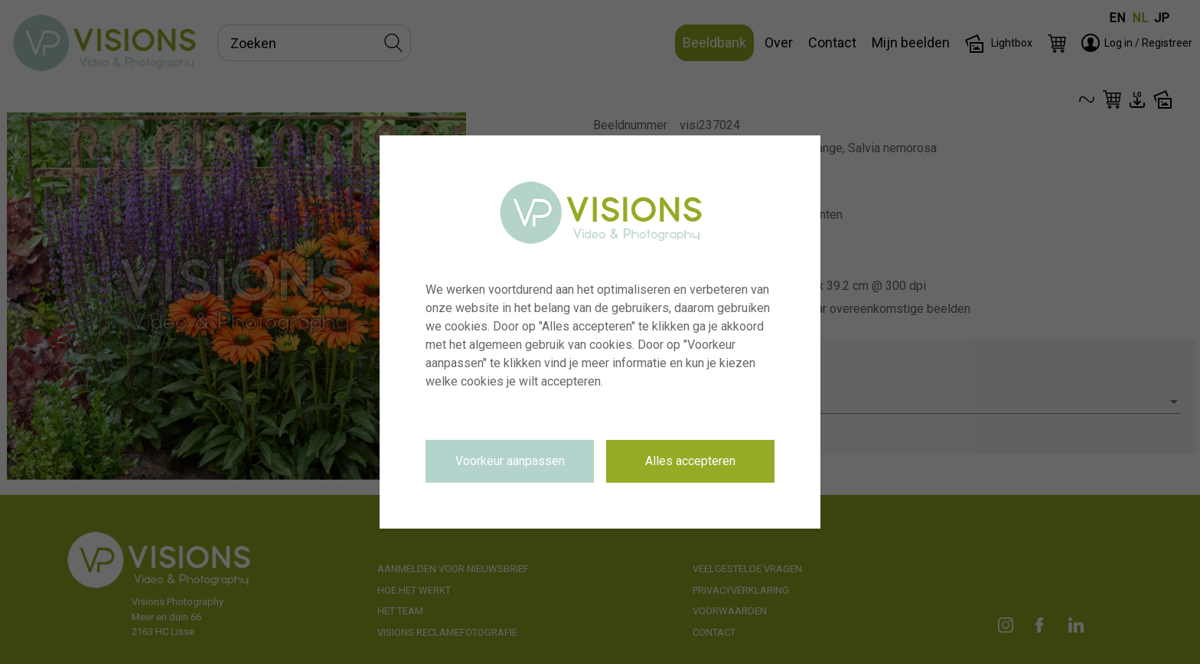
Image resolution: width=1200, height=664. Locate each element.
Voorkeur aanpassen (510, 461)
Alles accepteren (690, 461)
